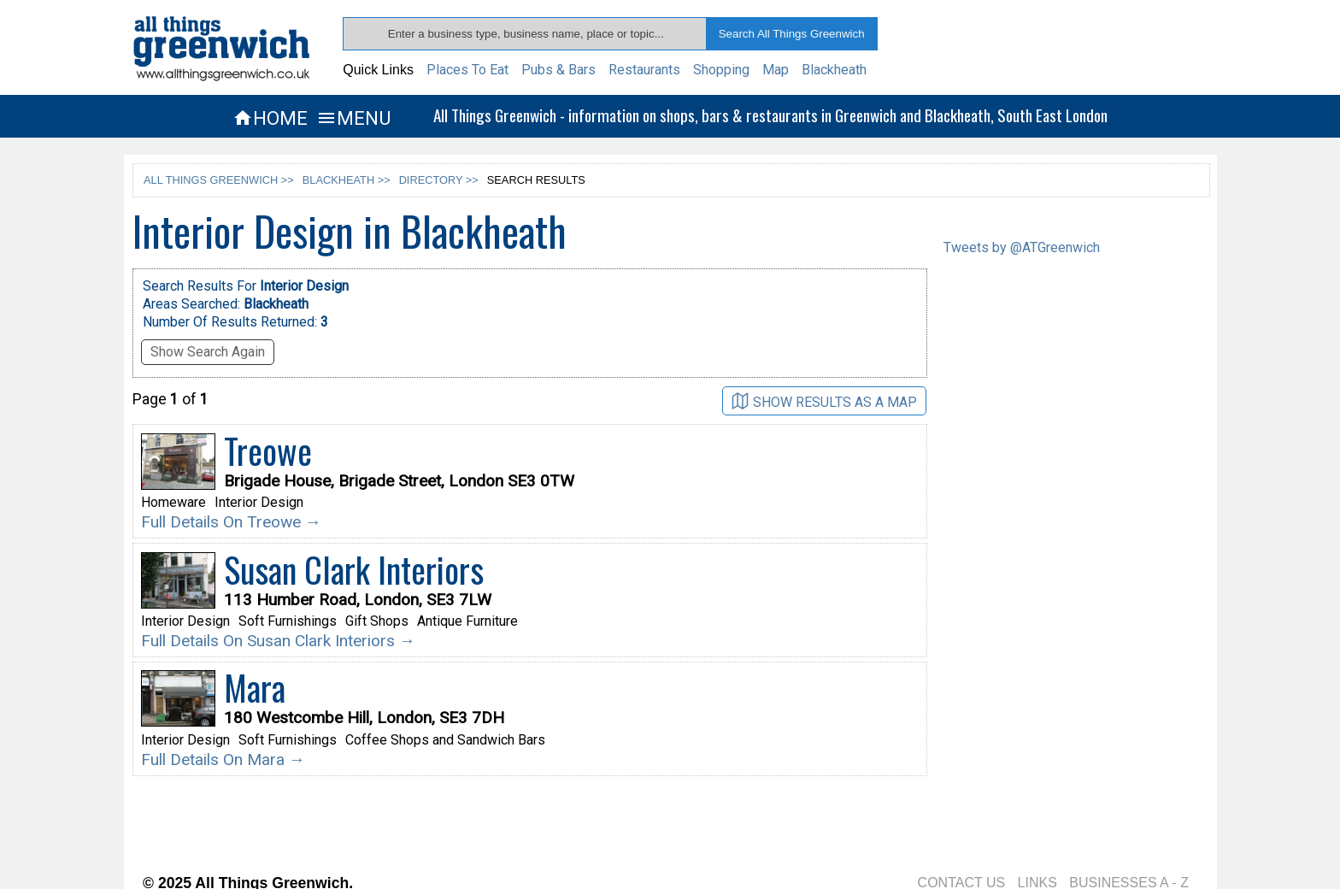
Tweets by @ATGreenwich (1021, 247)
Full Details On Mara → (223, 759)
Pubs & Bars (558, 70)
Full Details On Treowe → (231, 522)
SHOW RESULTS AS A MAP (824, 401)
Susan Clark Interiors (354, 569)
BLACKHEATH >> (347, 180)
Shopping (721, 70)
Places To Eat (467, 70)
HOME (270, 118)
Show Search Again (207, 352)
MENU (353, 118)
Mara (254, 687)
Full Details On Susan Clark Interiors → (278, 641)
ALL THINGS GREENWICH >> (219, 180)
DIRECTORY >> (439, 180)
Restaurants (644, 70)
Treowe (268, 450)
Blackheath (834, 70)
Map (775, 70)
